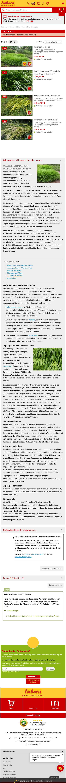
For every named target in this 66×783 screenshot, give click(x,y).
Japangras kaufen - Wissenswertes (19, 268)
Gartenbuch (55, 704)
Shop (11, 704)
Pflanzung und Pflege (14, 273)
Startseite (4, 27)
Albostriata (33, 335)
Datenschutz (7, 765)
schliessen (61, 14)
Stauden (11, 27)
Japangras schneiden (14, 275)
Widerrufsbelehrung (10, 774)
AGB (4, 768)
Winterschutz (12, 278)
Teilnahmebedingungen (23, 557)
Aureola (32, 320)
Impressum (7, 762)
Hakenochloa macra (14, 307)
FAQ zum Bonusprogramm (34, 554)
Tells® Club (33, 704)
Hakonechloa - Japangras (30, 27)
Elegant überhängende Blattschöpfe (19, 265)
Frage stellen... (55, 585)
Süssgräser (7, 366)
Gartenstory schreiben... (52, 568)
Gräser (18, 27)
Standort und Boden (14, 270)
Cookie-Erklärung (9, 771)
